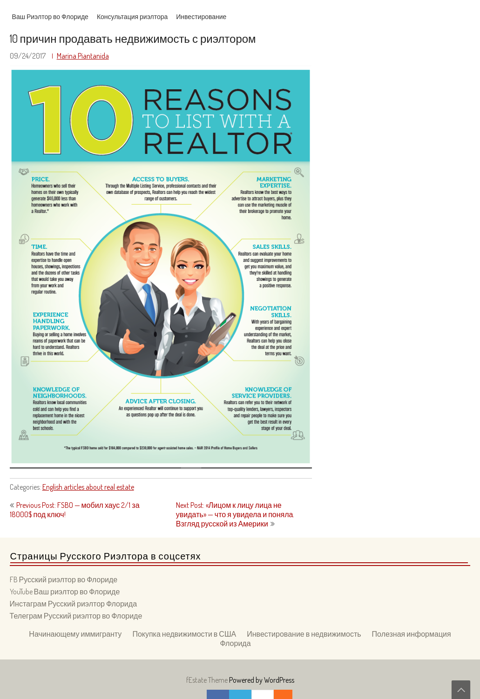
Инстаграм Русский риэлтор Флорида (73, 603)
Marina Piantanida (83, 55)
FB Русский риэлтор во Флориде (64, 579)
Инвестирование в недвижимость (304, 634)
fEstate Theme (207, 680)
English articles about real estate (88, 487)
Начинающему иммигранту (75, 634)
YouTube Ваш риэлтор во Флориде (65, 591)
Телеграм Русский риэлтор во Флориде (76, 615)
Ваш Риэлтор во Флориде (50, 16)
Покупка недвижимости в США (184, 634)
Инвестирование (201, 16)
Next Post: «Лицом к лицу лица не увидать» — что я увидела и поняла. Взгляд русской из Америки (235, 514)
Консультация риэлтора (132, 16)
